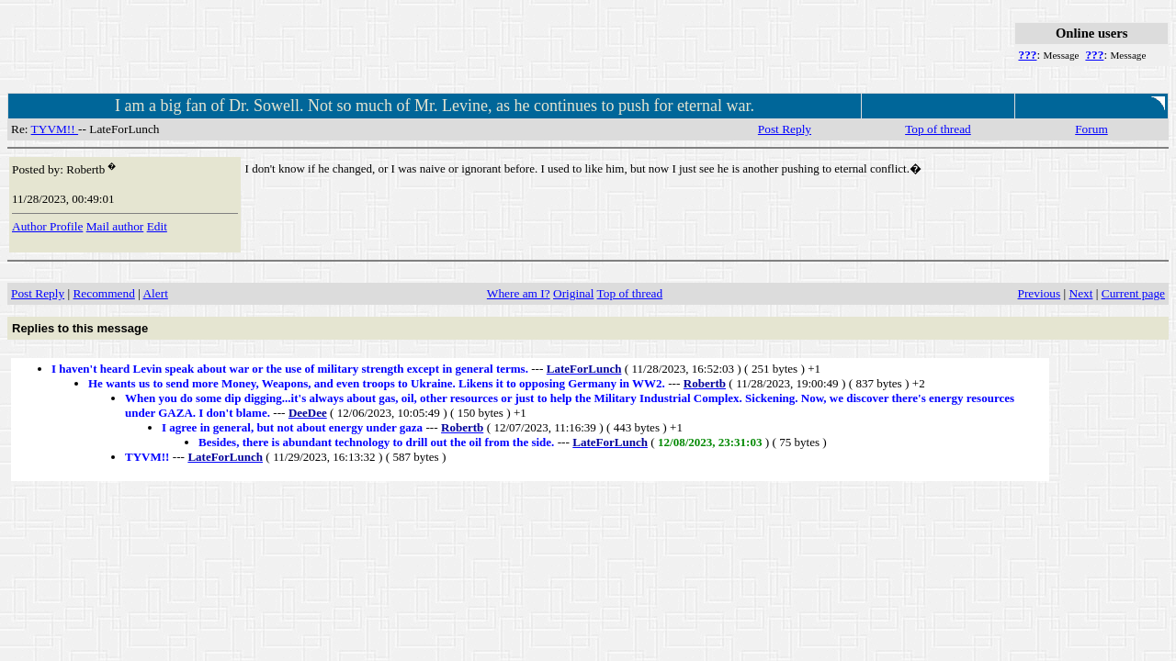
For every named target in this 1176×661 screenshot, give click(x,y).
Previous (1039, 293)
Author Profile (47, 226)
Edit (157, 226)
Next (1081, 293)
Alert (154, 293)
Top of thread (938, 129)
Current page (1133, 293)
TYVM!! (54, 129)
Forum (1091, 129)
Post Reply (784, 129)
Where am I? (518, 293)
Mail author (115, 226)
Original (573, 293)
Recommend (103, 293)
